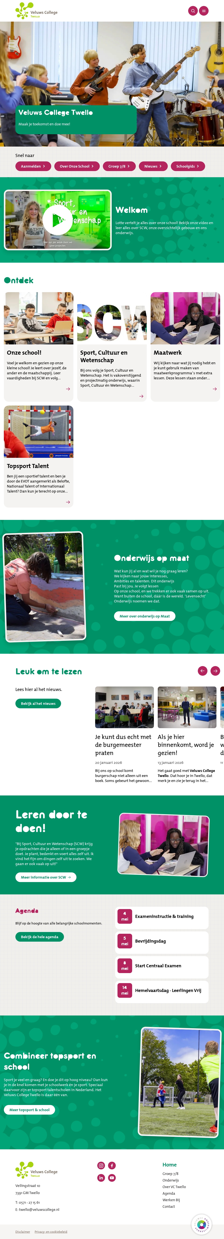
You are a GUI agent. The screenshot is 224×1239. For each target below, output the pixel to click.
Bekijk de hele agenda (39, 936)
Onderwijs (171, 1180)
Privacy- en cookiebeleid (51, 1232)
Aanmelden (33, 166)
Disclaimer (22, 1232)
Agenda (169, 1193)
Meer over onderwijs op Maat (145, 616)
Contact (169, 1206)
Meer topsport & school (29, 1109)
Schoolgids (187, 166)
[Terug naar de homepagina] (36, 10)
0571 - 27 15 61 (29, 1202)
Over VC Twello (174, 1186)
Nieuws (152, 166)
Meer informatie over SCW (46, 877)
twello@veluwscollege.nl (39, 1209)
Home (170, 1165)
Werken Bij (171, 1200)
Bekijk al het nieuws (38, 703)
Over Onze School (76, 166)
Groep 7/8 (118, 166)
